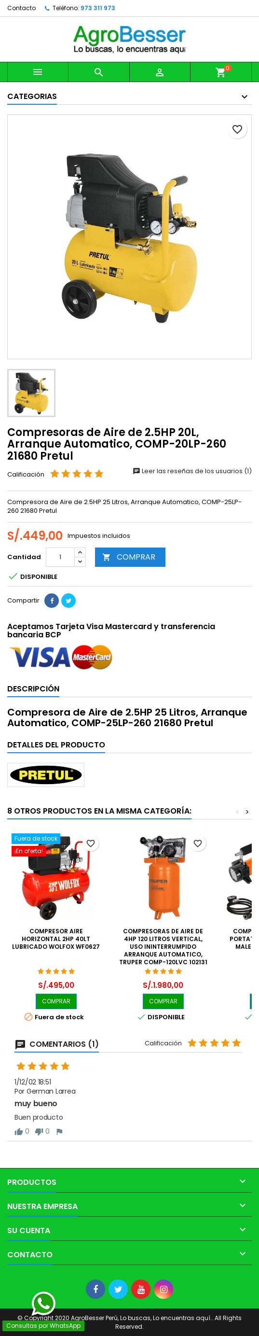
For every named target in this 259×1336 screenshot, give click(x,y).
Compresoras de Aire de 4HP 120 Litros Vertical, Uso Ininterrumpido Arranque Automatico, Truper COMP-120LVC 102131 (163, 946)
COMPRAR (128, 557)
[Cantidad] (60, 557)
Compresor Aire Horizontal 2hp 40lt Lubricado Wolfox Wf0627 (56, 939)
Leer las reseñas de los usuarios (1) (192, 471)
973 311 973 (98, 8)
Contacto (21, 8)
